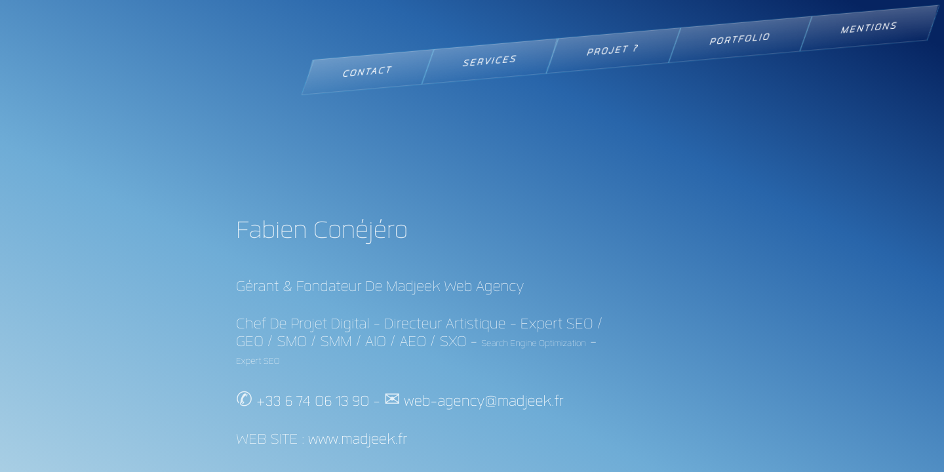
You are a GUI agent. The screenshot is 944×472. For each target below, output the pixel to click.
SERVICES (490, 61)
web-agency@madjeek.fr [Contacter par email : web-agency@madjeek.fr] (483, 401)
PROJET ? (613, 50)
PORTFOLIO (740, 39)
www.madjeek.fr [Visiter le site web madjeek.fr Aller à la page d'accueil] (357, 439)
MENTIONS (869, 28)
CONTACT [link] (367, 71)
